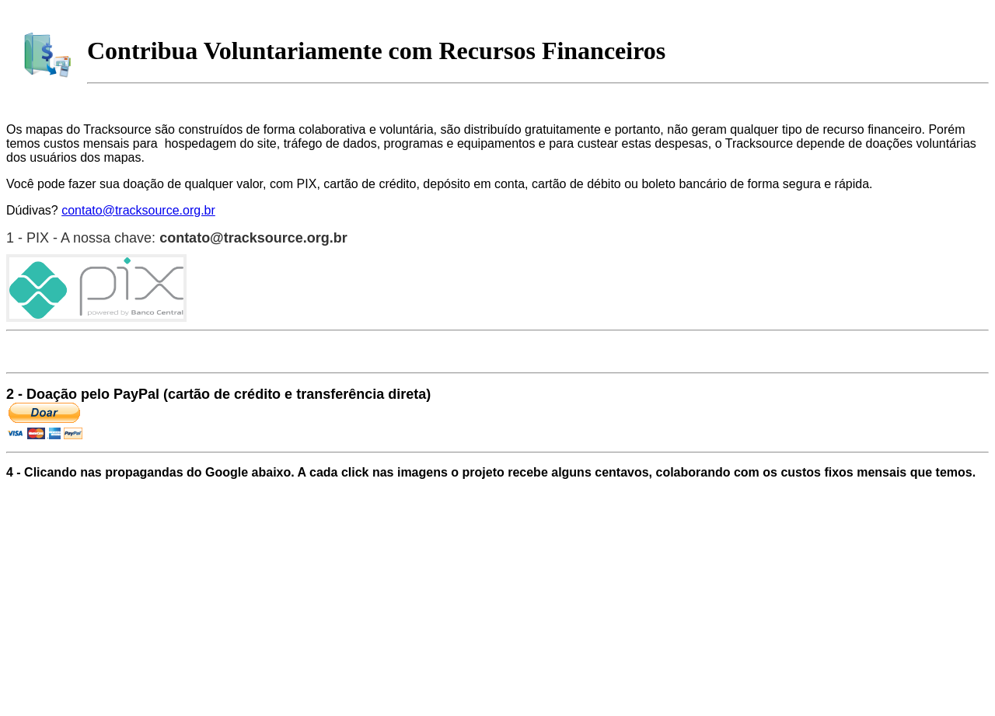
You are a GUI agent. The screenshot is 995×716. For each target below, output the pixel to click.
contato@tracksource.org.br (138, 210)
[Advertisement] (289, 529)
